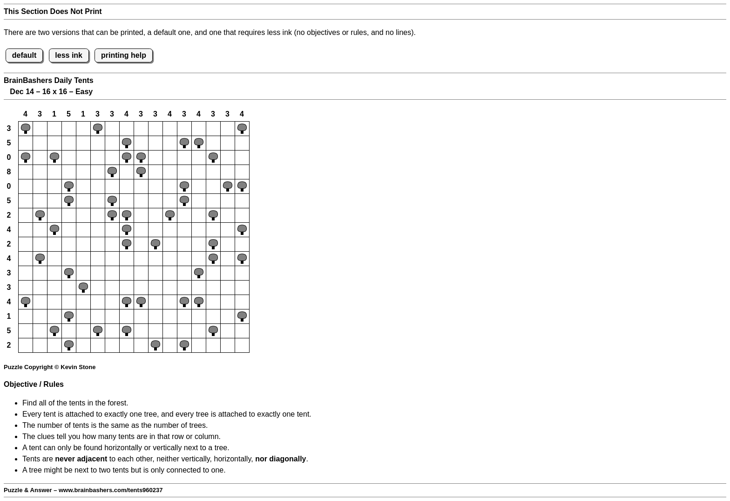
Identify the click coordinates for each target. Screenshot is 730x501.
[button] (26, 129)
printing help (123, 55)
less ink (68, 55)
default (24, 55)
